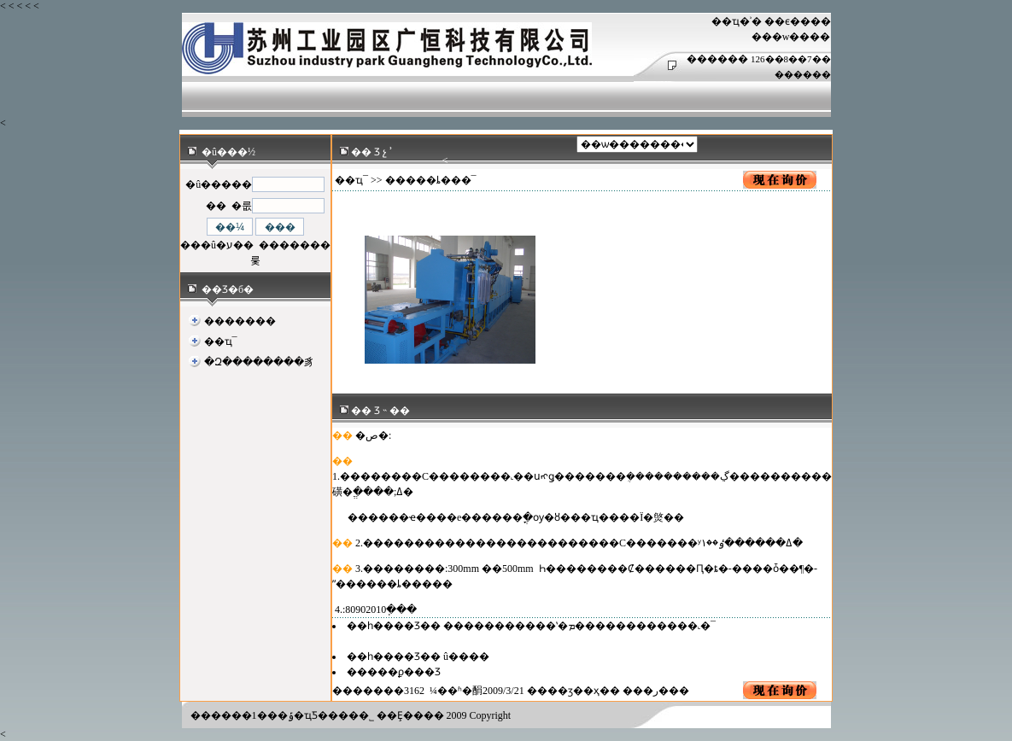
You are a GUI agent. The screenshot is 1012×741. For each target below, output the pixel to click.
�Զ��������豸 (259, 362)
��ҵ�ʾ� (736, 21)
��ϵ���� (797, 21)
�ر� (656, 691)
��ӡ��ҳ (573, 691)
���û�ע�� (217, 245)
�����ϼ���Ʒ (394, 672)
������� (240, 321)
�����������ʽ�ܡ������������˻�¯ (579, 626)
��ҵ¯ (220, 341)
